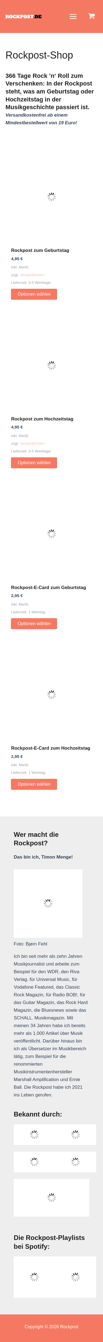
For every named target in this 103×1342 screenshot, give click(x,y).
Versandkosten (32, 275)
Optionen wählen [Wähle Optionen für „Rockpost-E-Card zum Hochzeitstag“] (34, 784)
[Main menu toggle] (73, 16)
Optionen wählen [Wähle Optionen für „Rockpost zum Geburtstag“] (34, 294)
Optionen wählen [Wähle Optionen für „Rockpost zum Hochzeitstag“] (34, 462)
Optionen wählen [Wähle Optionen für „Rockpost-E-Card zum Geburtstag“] (34, 623)
